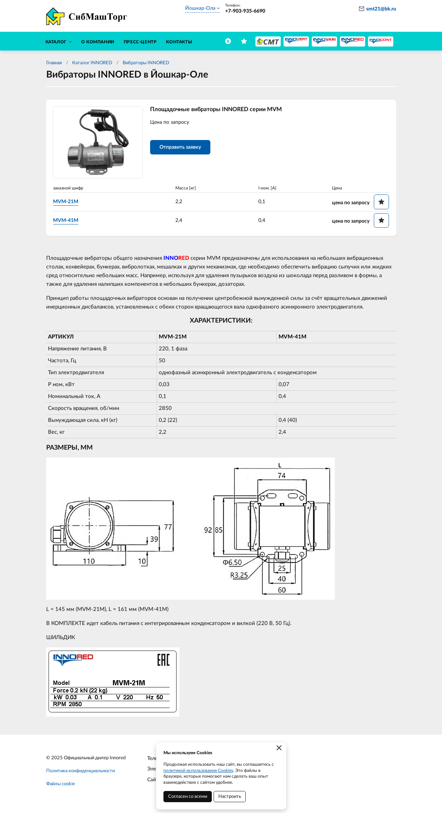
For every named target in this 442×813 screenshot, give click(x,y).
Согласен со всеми (187, 796)
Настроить (229, 796)
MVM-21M (65, 201)
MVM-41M (65, 220)
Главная (54, 63)
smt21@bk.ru (381, 9)
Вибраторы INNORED (146, 63)
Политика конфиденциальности (80, 771)
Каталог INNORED (92, 63)
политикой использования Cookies (198, 770)
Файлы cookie (60, 784)
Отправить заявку (180, 147)
